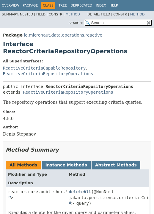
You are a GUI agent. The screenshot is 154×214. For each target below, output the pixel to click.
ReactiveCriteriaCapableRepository (44, 68)
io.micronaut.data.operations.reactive (63, 35)
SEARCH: (76, 23)
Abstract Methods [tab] (116, 165)
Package (30, 5)
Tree (63, 5)
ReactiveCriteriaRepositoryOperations (48, 73)
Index (101, 5)
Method (72, 14)
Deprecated (81, 5)
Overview (10, 5)
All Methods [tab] (23, 165)
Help (114, 5)
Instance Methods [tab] (66, 165)
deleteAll (80, 191)
